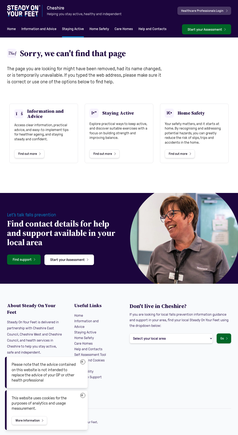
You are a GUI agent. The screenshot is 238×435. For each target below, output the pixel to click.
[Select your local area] (171, 338)
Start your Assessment (205, 29)
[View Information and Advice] (43, 133)
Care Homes (124, 29)
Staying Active (73, 29)
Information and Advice (38, 29)
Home (11, 29)
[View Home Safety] (194, 133)
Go (222, 338)
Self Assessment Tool (90, 355)
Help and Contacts (152, 29)
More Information (28, 420)
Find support (22, 259)
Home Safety (99, 29)
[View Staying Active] (119, 133)
